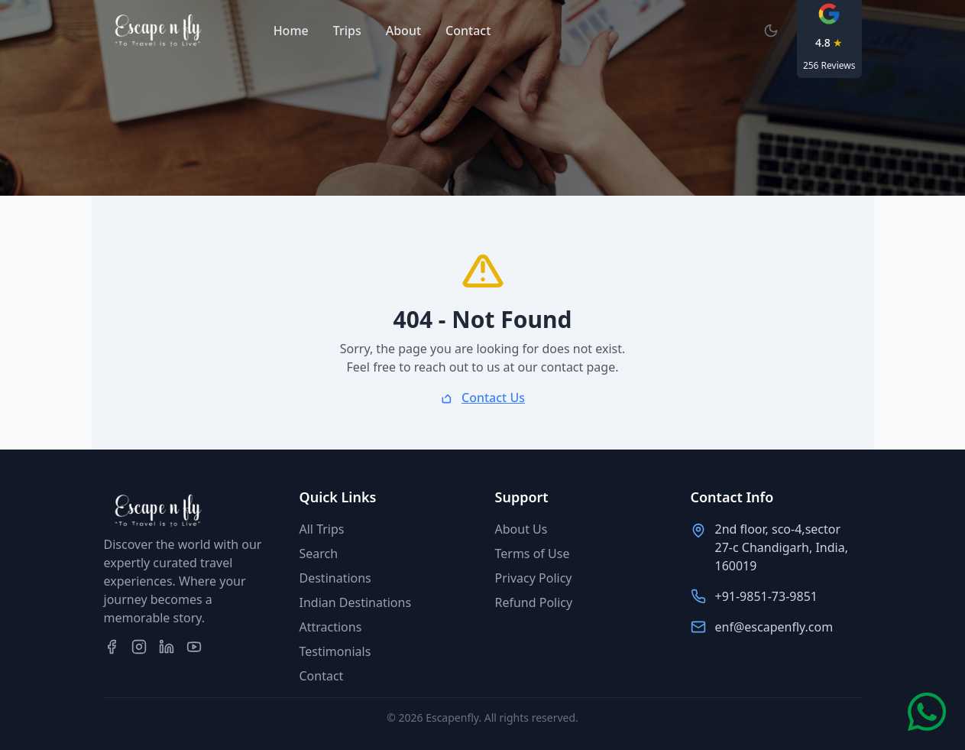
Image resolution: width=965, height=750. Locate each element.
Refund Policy (534, 602)
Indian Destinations (356, 602)
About (403, 30)
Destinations (335, 578)
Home (291, 30)
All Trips (322, 529)
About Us (521, 529)
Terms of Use (532, 553)
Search (319, 553)
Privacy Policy (533, 578)
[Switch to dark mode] (771, 30)
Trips (347, 30)
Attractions (331, 627)
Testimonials (335, 651)
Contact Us (493, 397)
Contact (468, 30)
